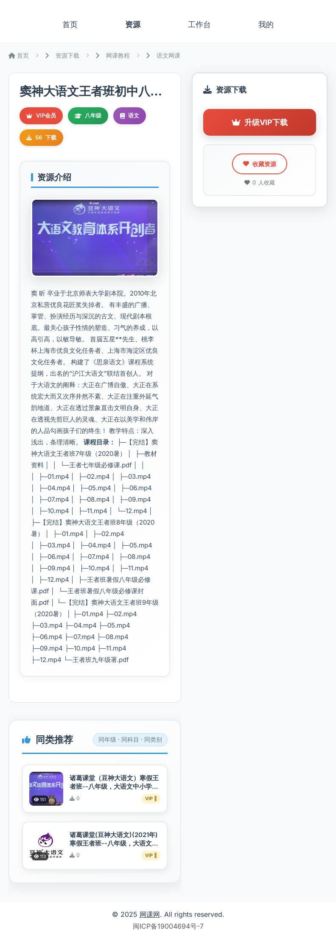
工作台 (199, 24)
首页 (70, 24)
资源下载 (67, 55)
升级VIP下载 (260, 122)
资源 (132, 24)
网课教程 (118, 55)
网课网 (150, 914)
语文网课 (168, 55)
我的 (266, 24)
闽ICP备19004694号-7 (168, 926)
